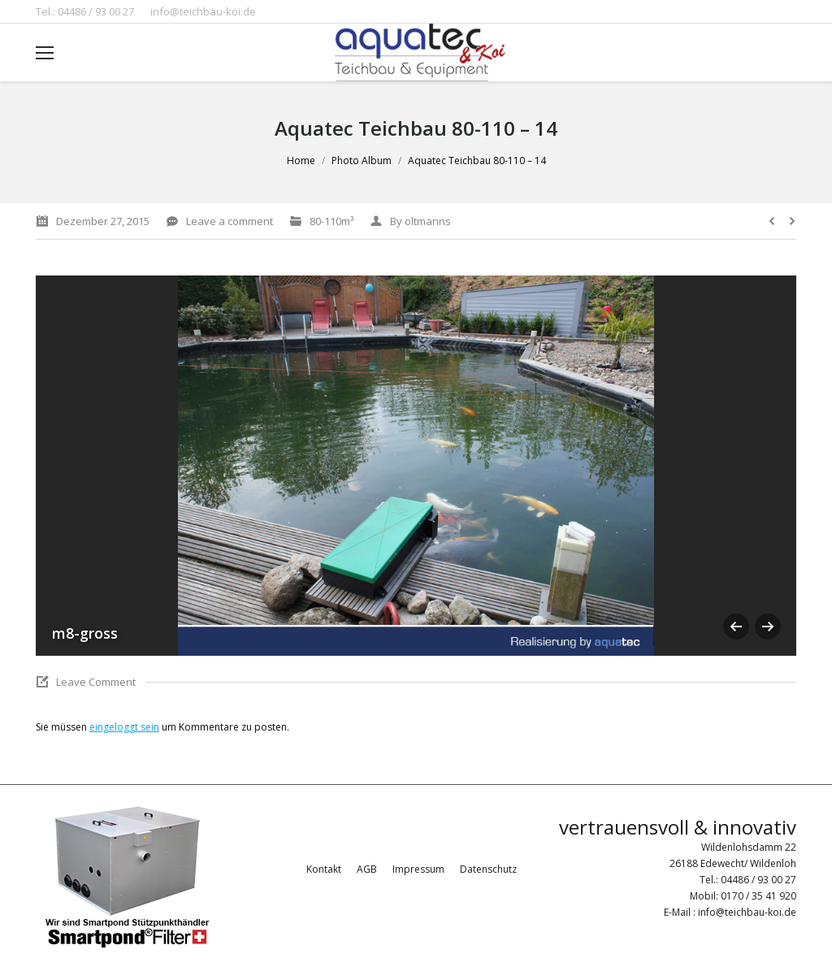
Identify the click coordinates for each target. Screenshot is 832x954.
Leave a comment (229, 221)
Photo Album (362, 160)
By (420, 221)
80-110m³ (331, 221)
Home (301, 160)
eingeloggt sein (124, 727)
